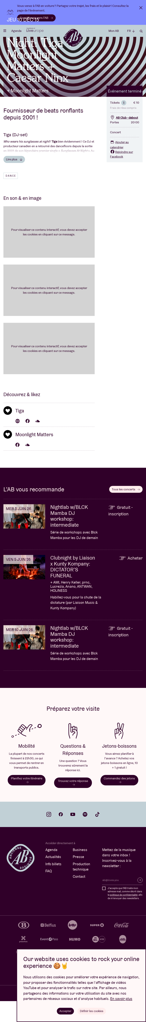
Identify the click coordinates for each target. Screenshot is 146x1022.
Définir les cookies (92, 1011)
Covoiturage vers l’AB (36, 18)
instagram (48, 835)
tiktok (97, 835)
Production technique (81, 887)
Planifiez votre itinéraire (26, 800)
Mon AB (114, 31)
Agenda (16, 31)
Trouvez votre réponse (73, 803)
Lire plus (14, 180)
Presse (78, 877)
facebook (61, 835)
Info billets (53, 884)
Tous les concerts (126, 510)
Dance (11, 196)
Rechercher (141, 31)
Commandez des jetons (119, 800)
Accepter (65, 1011)
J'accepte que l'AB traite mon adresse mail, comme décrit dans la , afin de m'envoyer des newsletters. (125, 914)
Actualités (53, 877)
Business (80, 870)
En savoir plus (121, 998)
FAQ (48, 892)
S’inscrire (140, 900)
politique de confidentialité (123, 915)
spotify (85, 835)
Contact (79, 897)
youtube (72, 835)
